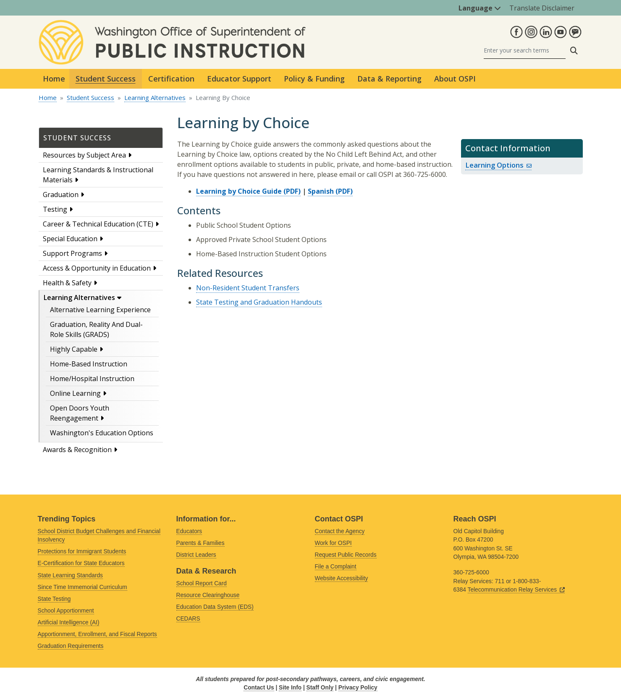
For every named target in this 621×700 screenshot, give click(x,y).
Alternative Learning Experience (100, 309)
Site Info (290, 687)
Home (54, 79)
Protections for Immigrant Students (82, 551)
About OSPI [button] (455, 79)
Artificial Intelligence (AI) (69, 622)
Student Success (90, 97)
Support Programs (72, 253)
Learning (498, 165)
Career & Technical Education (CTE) (98, 224)
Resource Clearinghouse (208, 595)
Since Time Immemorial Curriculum (82, 587)
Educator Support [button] (239, 79)
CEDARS (188, 619)
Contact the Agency (340, 531)
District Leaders (196, 555)
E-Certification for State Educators (81, 563)
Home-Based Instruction (88, 363)
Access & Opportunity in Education (97, 268)
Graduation (61, 194)
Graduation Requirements (71, 646)
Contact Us (259, 687)
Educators (189, 531)
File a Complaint (335, 566)
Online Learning (75, 393)
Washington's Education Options (101, 432)
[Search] (525, 50)
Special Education (70, 238)
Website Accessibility (341, 578)
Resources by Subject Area (84, 155)
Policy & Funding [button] (314, 79)
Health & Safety (67, 282)
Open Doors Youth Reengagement (79, 413)
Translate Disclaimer (541, 8)
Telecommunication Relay (516, 590)
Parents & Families (200, 543)
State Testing (54, 599)
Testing (55, 209)
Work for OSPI (333, 543)
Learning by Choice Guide (239, 191)
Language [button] (480, 8)
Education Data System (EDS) (215, 607)
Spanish (321, 191)
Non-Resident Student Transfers (247, 287)
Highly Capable (73, 349)
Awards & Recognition (77, 449)
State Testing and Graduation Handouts (259, 302)
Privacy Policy (357, 687)
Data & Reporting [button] (389, 79)
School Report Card (201, 583)
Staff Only (320, 687)
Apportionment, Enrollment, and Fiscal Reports (97, 634)
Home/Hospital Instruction (92, 378)
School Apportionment (66, 611)
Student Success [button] (106, 79)
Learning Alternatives (155, 97)
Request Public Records (346, 555)
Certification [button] (171, 79)
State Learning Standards (70, 575)
